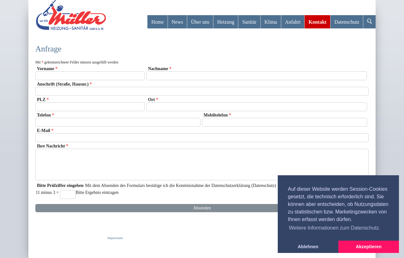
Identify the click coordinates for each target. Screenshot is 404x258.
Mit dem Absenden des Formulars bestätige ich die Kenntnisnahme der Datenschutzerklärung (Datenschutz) (202, 192)
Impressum (115, 238)
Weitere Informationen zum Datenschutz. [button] (334, 228)
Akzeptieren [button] (369, 246)
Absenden (202, 208)
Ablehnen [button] (308, 246)
